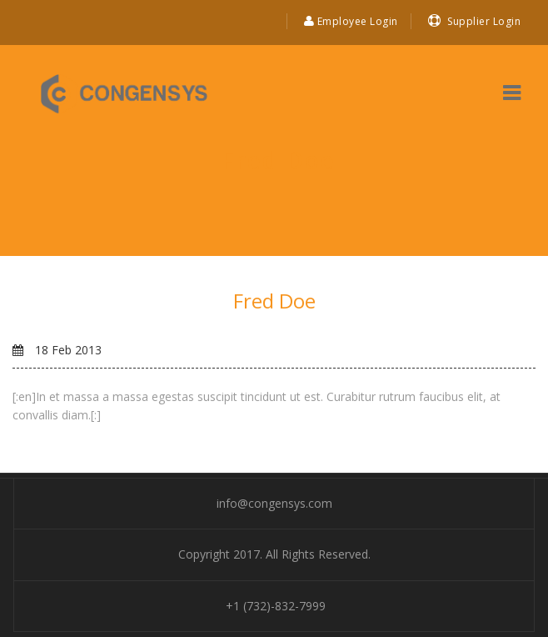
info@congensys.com (274, 503)
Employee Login (351, 21)
